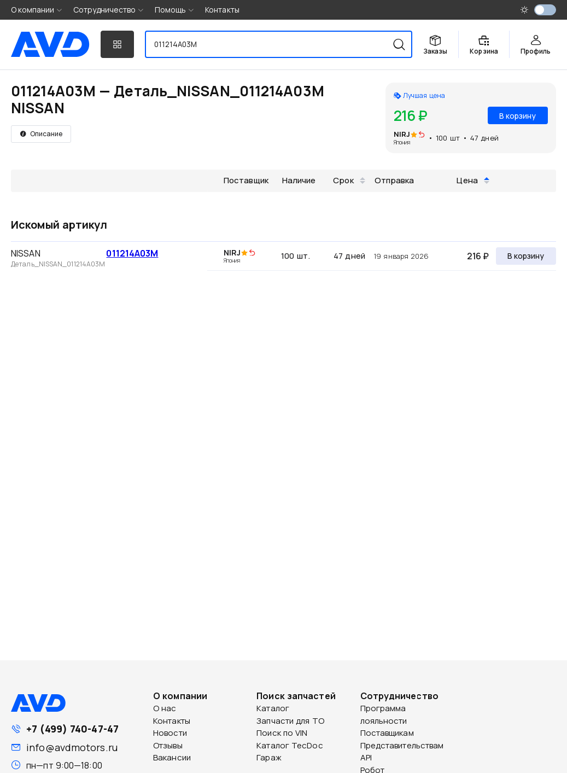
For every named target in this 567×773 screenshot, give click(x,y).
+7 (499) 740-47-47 (72, 728)
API (366, 757)
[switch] (545, 9)
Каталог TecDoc (289, 745)
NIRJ (402, 134)
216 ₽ (478, 256)
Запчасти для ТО (290, 720)
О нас (165, 708)
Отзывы (168, 745)
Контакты (222, 9)
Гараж (269, 757)
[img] (421, 135)
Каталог (272, 708)
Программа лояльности (383, 714)
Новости (170, 733)
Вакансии (172, 757)
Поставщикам (387, 733)
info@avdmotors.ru (72, 747)
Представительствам (402, 745)
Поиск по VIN (281, 733)
